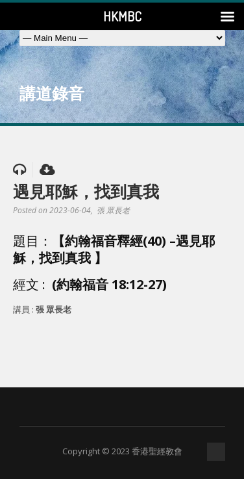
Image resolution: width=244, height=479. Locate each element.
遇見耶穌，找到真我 (86, 191)
